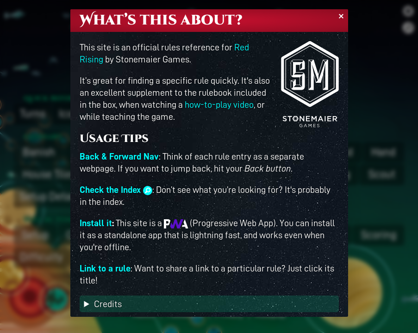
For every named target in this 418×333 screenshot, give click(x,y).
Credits (108, 303)
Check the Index (116, 189)
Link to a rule (105, 268)
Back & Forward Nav (119, 156)
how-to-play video (219, 104)
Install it (96, 223)
